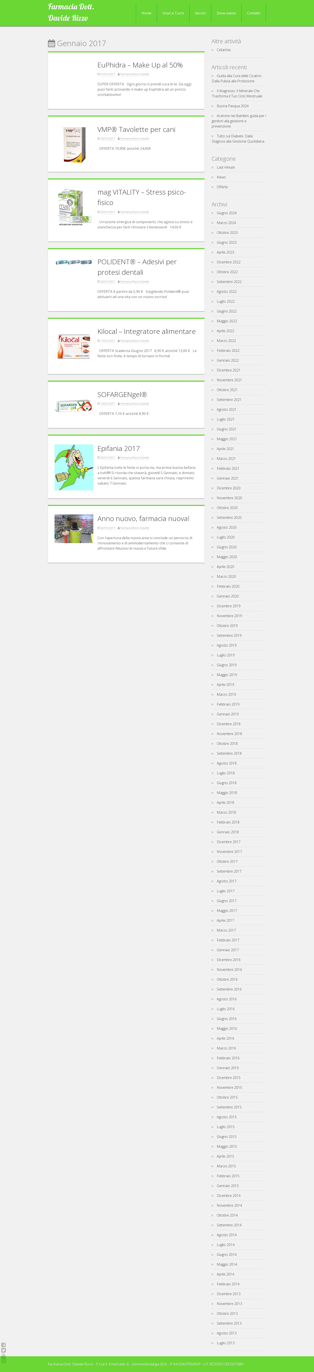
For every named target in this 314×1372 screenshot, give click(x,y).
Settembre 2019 (229, 635)
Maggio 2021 (227, 439)
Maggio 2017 (227, 910)
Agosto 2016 (227, 999)
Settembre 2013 (229, 1323)
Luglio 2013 (226, 1343)
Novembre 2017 (229, 851)
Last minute (226, 167)
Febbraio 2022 (228, 350)
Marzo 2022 (226, 340)
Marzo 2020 (226, 576)
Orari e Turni (173, 13)
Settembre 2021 (229, 399)
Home (146, 13)
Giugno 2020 (227, 547)
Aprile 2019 (225, 684)
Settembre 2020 (229, 517)
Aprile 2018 (225, 802)
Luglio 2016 (226, 1008)
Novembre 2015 (229, 1087)
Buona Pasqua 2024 (233, 106)
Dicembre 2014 (229, 1195)
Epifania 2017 (118, 448)
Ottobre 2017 (227, 861)
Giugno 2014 (227, 1254)
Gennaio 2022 (228, 360)
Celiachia (223, 49)
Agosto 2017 (227, 881)
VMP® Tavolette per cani (136, 129)
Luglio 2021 (226, 419)
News (221, 177)
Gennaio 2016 (228, 1067)
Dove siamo (226, 13)
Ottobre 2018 (227, 743)
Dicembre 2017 (229, 841)
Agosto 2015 (227, 1117)
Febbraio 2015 (228, 1176)
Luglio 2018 (226, 773)
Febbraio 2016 (228, 1058)
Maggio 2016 (227, 1028)
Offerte (222, 187)
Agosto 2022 (227, 291)
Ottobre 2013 (227, 1313)
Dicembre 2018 (229, 723)
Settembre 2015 (229, 1107)
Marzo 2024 (226, 222)
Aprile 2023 (225, 252)
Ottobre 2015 (227, 1097)
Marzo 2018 (226, 812)
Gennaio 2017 (228, 949)
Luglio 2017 (226, 891)
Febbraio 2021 (228, 468)
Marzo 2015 (226, 1166)
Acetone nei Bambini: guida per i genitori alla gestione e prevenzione (239, 121)
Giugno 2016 (227, 1018)
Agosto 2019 (227, 645)
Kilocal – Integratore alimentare (146, 331)
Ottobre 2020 (227, 507)
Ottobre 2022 (227, 271)
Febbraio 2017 (228, 940)
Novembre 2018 (229, 733)
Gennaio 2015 (228, 1185)
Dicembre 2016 (229, 959)
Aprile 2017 (225, 920)
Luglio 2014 (226, 1244)
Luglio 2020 (226, 537)
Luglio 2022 (226, 301)
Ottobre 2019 (227, 625)
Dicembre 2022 (229, 262)
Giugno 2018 (227, 782)
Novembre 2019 (229, 615)
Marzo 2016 (226, 1048)
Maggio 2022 (227, 321)
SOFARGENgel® (122, 394)
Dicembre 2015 (229, 1077)
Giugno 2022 (227, 311)
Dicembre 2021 (229, 370)
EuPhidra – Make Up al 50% (140, 64)
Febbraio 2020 (228, 586)
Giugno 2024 (227, 213)
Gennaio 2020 (228, 596)
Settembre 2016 (229, 989)
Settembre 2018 (229, 753)
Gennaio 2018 (228, 832)
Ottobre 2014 (227, 1215)
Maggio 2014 (227, 1264)
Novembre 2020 (229, 497)
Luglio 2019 (226, 655)
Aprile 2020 (225, 566)
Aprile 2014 (225, 1274)
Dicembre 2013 (229, 1293)
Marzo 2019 (226, 694)
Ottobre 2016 (227, 979)
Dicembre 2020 (229, 488)
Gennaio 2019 (228, 714)
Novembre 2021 (229, 380)
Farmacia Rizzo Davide (134, 74)
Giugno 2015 (227, 1136)
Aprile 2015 (225, 1156)
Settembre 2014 (229, 1225)
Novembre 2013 (229, 1303)
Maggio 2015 (227, 1146)
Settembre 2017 (229, 871)
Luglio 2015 (226, 1126)
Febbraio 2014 (228, 1284)
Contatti (253, 13)
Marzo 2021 (226, 458)
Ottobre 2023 (227, 232)
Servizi (200, 13)
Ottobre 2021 (227, 389)
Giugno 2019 (227, 665)
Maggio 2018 (227, 792)
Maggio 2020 (227, 556)
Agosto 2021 (227, 409)
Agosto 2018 (227, 763)
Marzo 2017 (226, 930)
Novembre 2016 (229, 969)
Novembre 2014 (229, 1205)
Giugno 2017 (227, 900)
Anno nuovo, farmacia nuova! (143, 518)
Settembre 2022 (229, 281)
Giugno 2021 (227, 429)
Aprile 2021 (225, 448)
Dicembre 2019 (229, 606)
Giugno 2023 (227, 242)
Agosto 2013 (227, 1333)
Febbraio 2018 (228, 822)
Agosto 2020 (227, 527)
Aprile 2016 (225, 1038)
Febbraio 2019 (228, 704)
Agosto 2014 (227, 1234)
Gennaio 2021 (228, 478)
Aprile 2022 (225, 330)
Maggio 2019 (227, 674)
